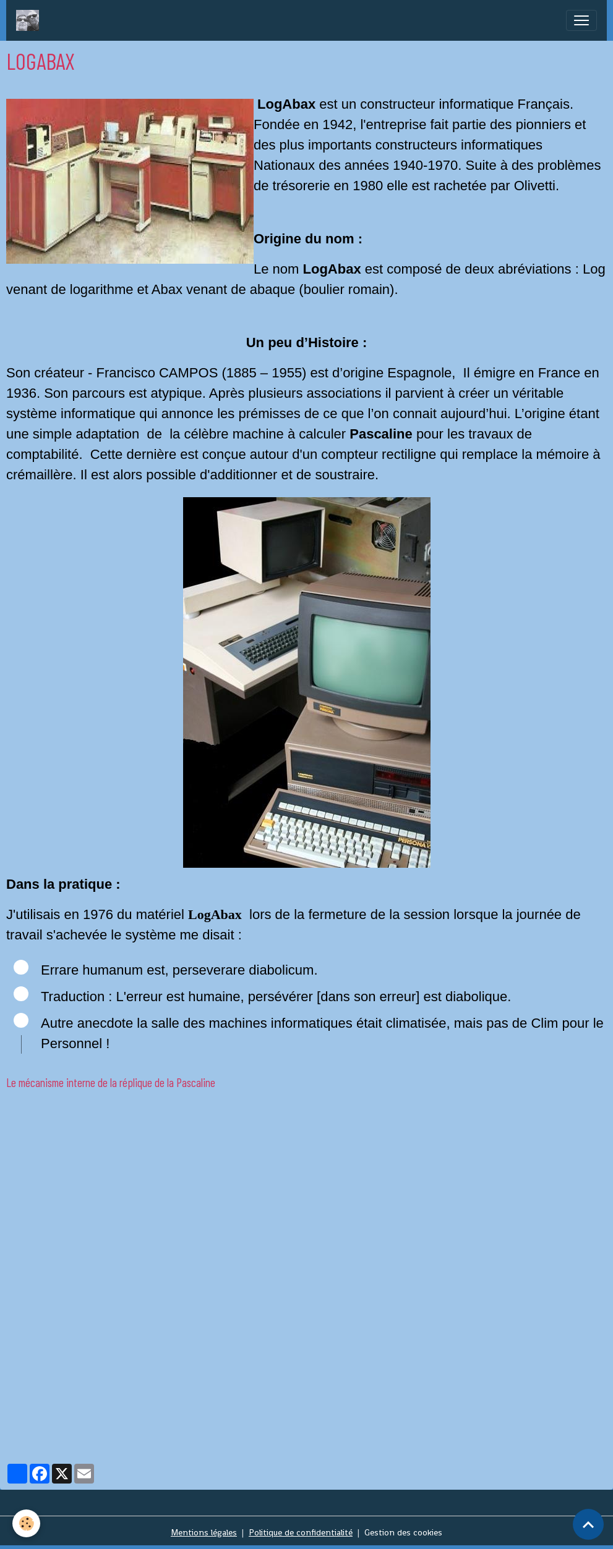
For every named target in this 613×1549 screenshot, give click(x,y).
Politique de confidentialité (301, 1532)
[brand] (30, 20)
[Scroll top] (588, 1524)
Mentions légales (204, 1532)
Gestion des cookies (403, 1532)
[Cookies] (26, 1523)
